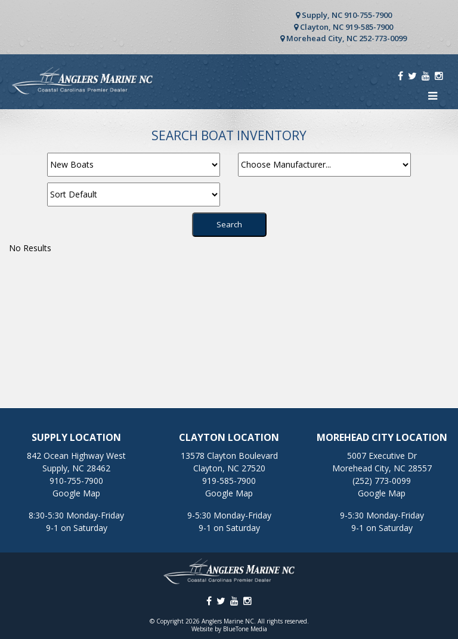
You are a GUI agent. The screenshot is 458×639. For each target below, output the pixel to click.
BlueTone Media (245, 629)
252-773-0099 (383, 38)
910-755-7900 (368, 15)
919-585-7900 (369, 26)
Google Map (76, 493)
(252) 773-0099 (381, 480)
